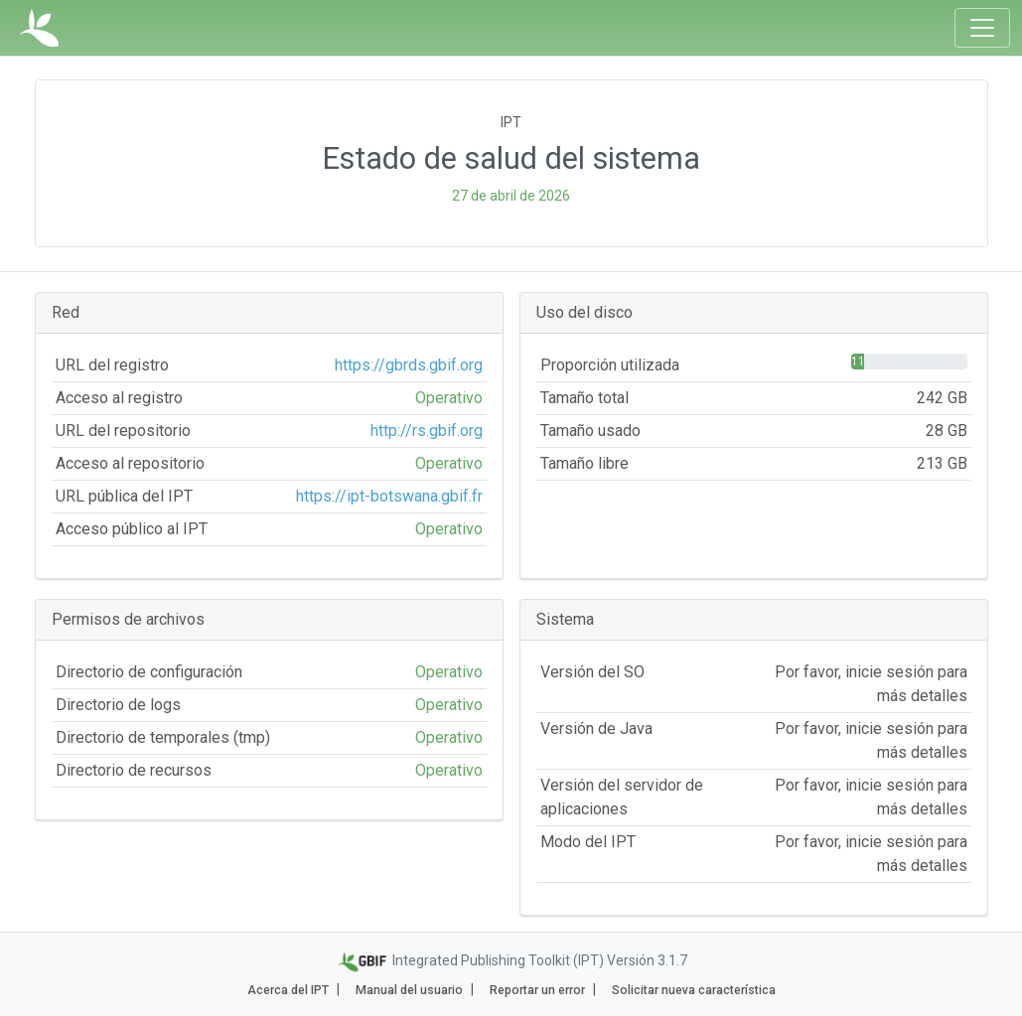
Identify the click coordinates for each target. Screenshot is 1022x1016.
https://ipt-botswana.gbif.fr (389, 496)
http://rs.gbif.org (426, 430)
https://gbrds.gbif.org (409, 365)
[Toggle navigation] (982, 28)
